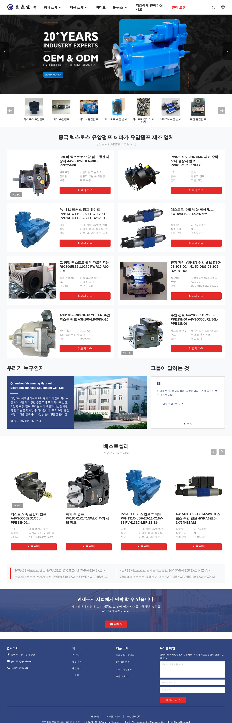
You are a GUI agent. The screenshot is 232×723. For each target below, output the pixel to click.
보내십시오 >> (173, 699)
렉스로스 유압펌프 (34, 119)
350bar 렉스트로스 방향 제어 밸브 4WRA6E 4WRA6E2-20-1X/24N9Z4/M (167, 576)
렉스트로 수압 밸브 (116, 119)
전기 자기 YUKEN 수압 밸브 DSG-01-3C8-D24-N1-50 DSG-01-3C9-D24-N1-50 (196, 267)
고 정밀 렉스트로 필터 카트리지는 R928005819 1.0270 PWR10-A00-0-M (85, 267)
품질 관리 (77, 668)
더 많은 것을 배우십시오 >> (26, 421)
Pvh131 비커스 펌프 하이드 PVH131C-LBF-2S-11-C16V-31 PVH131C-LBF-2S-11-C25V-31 (82, 214)
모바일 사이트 (113, 716)
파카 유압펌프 (61, 119)
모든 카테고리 (123, 676)
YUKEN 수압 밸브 (170, 119)
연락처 (75, 675)
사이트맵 (95, 716)
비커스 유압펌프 (88, 119)
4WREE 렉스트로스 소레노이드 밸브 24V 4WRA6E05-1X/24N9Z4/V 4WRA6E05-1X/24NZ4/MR (167, 570)
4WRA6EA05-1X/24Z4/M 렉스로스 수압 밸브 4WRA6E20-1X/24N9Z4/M (198, 518)
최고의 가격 (85, 190)
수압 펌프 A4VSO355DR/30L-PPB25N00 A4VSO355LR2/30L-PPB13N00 (194, 319)
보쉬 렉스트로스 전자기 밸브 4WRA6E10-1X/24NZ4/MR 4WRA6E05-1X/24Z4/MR (61, 576)
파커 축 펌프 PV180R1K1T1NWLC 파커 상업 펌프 (87, 518)
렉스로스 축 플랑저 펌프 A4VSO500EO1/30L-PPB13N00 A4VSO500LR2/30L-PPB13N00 (28, 522)
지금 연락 (33, 546)
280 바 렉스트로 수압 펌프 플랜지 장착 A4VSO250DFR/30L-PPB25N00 (84, 161)
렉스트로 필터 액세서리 (143, 121)
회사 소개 (77, 654)
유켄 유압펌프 (198, 119)
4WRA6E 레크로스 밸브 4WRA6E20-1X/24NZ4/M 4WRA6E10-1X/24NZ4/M (61, 570)
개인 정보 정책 (134, 716)
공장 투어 (77, 661)
